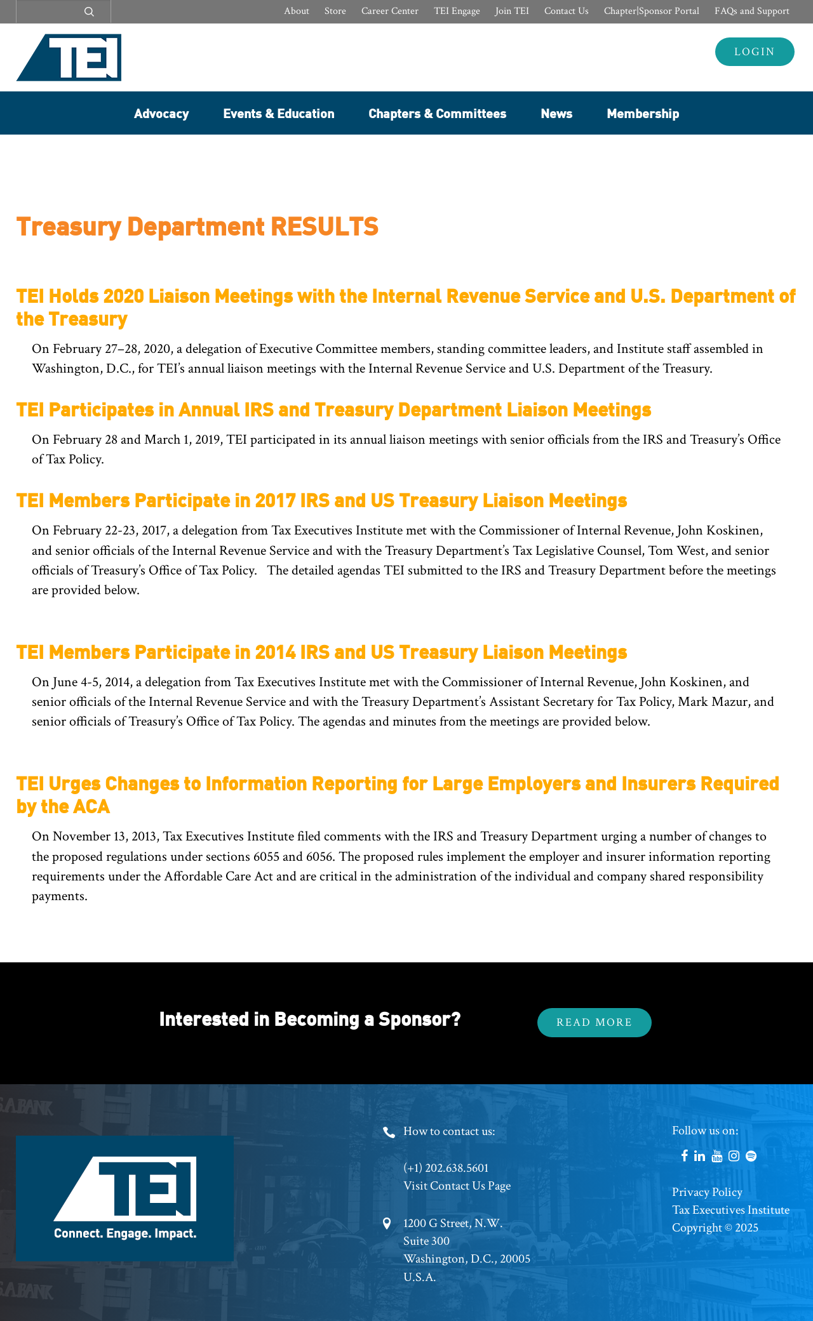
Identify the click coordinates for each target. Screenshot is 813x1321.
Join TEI (512, 11)
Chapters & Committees (437, 112)
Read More (594, 1022)
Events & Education (278, 112)
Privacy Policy (707, 1192)
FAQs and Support (752, 11)
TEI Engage (457, 11)
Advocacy (161, 112)
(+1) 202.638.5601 (445, 1168)
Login (755, 51)
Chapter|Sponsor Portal (651, 11)
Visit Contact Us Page (457, 1186)
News (556, 112)
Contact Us (566, 11)
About (296, 11)
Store (335, 11)
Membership (643, 112)
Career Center (390, 11)
